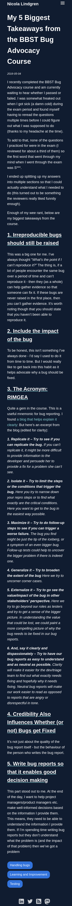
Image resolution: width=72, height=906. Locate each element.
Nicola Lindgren (23, 4)
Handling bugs (20, 865)
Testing (15, 883)
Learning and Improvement (28, 874)
